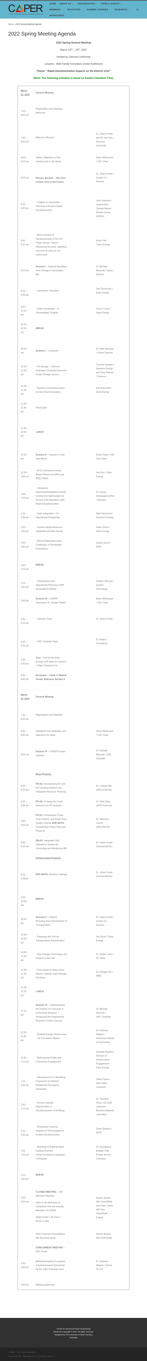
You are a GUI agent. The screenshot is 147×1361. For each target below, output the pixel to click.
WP (19, 1356)
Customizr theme (46, 1356)
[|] (25, 9)
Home (11, 24)
